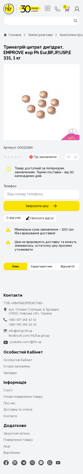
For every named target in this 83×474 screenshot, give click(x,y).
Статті (7, 390)
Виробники (11, 452)
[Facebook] (6, 462)
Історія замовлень (16, 366)
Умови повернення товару (23, 396)
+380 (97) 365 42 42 (22, 319)
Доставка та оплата (17, 409)
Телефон (9, 186)
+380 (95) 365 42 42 (22, 324)
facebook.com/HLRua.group (29, 335)
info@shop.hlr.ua (20, 331)
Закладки (10, 373)
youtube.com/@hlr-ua (25, 342)
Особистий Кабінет (17, 360)
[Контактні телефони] (57, 9)
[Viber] (32, 462)
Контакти (10, 416)
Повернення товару (18, 440)
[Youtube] (58, 462)
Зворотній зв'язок (16, 433)
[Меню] (47, 8)
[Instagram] (14, 462)
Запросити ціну (41, 206)
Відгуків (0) (67, 266)
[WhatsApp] (49, 462)
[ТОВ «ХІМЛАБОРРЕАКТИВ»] (21, 8)
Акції (6, 446)
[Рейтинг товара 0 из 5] (12, 157)
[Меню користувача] (77, 9)
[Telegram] (23, 462)
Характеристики (41, 266)
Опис (15, 266)
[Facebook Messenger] (41, 462)
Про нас (9, 403)
